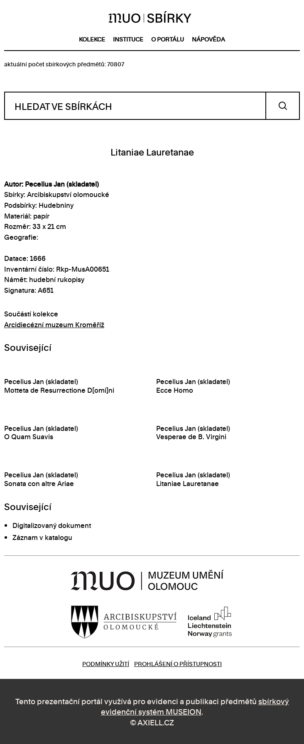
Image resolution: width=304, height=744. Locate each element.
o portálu (167, 39)
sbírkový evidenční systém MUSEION (195, 706)
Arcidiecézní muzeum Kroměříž (54, 324)
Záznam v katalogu (42, 537)
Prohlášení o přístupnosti (178, 663)
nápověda (208, 39)
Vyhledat (282, 106)
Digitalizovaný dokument (51, 525)
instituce (128, 39)
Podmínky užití (105, 663)
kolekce (92, 39)
